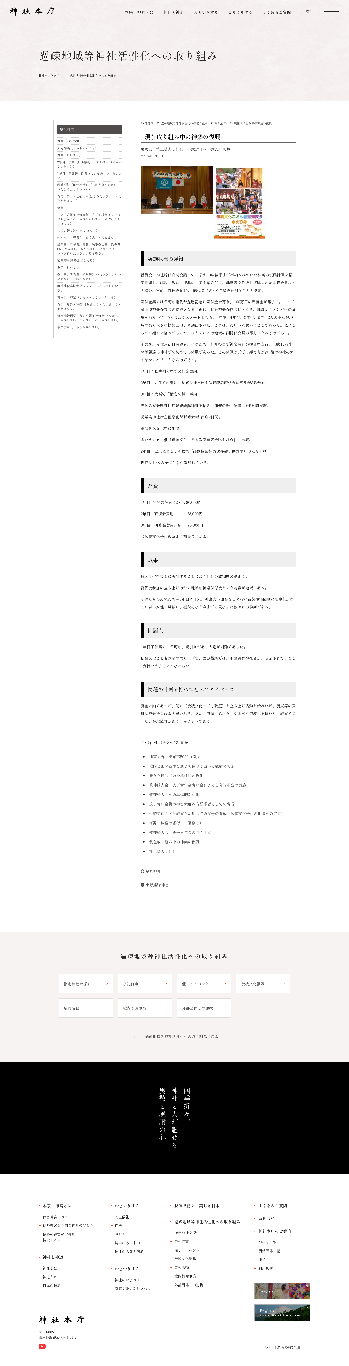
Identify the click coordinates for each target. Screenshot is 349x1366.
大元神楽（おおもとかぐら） (77, 148)
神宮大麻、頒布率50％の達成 (174, 756)
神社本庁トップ (49, 75)
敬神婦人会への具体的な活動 (174, 794)
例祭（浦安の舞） (69, 141)
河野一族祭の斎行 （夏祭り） (176, 823)
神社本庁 (150, 123)
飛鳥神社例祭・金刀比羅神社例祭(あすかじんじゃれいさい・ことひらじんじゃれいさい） (89, 317)
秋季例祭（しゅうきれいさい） (79, 327)
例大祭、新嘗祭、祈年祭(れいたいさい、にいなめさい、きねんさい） (89, 276)
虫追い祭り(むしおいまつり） (78, 230)
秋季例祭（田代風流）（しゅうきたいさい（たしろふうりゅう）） (87, 187)
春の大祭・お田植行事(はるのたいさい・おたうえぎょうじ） (89, 198)
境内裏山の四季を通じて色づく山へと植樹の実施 (191, 766)
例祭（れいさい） (69, 155)
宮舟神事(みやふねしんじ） (76, 260)
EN (308, 12)
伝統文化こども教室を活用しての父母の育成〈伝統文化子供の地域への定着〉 (217, 813)
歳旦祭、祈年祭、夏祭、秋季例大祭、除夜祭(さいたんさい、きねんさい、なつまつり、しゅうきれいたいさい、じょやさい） (89, 249)
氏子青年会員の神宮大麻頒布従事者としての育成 (191, 804)
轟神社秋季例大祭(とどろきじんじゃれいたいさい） (89, 287)
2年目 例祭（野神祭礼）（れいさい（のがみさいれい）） (89, 164)
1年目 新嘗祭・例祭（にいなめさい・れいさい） (89, 175)
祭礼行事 (221, 123)
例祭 (60, 207)
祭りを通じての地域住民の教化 (176, 775)
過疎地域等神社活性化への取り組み (93, 75)
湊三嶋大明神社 (169, 149)
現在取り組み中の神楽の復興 (253, 123)
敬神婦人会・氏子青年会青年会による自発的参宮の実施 (197, 785)
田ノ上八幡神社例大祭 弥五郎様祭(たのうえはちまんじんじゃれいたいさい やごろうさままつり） (89, 219)
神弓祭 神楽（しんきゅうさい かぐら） (87, 297)
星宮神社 (153, 871)
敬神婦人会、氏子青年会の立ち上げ (180, 832)
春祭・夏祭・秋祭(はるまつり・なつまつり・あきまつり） (89, 306)
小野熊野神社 (157, 885)
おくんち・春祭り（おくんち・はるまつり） (88, 237)
